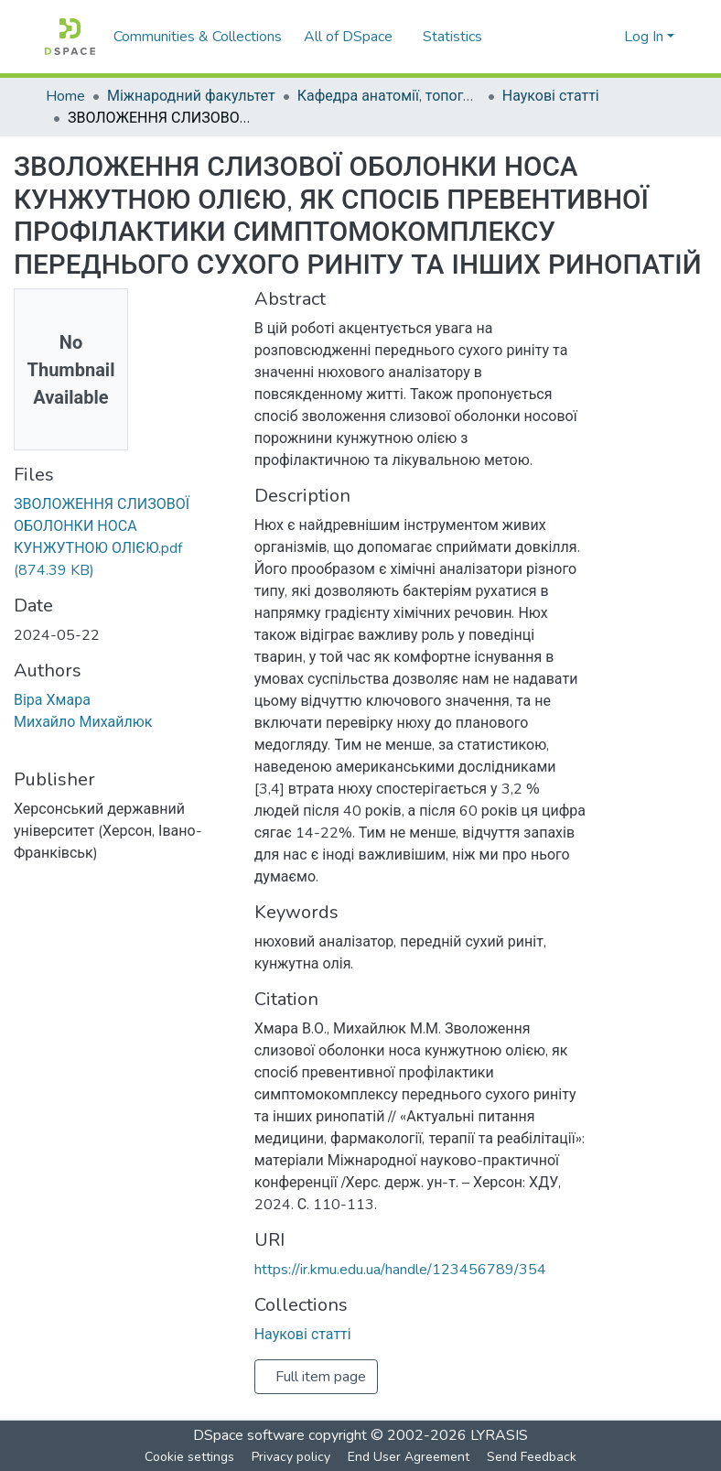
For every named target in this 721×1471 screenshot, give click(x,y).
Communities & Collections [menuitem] (197, 37)
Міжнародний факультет (194, 96)
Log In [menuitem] (643, 37)
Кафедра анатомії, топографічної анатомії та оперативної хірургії (394, 96)
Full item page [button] (320, 1388)
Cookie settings (189, 1457)
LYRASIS (499, 1435)
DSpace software (249, 1435)
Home (65, 96)
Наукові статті (555, 96)
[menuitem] (353, 36)
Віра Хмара (52, 733)
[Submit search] (580, 37)
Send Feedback (531, 1457)
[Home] (70, 36)
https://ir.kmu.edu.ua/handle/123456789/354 (400, 1281)
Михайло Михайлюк (84, 755)
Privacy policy (291, 1457)
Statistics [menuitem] (455, 37)
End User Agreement (408, 1457)
